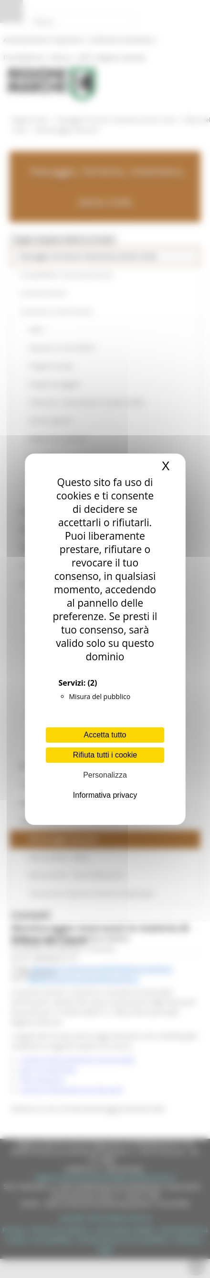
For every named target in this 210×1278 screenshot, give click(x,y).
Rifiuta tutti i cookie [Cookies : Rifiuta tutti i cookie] (105, 755)
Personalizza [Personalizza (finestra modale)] (105, 775)
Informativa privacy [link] (105, 795)
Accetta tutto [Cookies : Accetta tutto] (105, 735)
